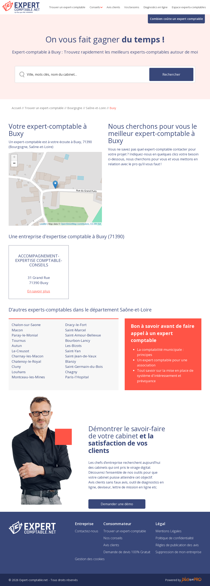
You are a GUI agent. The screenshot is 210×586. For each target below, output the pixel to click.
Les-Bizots (73, 358)
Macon (17, 343)
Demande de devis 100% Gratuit (126, 552)
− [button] (14, 184)
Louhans (19, 384)
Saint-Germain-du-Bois (84, 379)
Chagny (71, 384)
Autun (17, 358)
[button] (95, 7)
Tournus (19, 353)
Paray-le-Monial (25, 348)
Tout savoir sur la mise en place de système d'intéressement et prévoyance (165, 388)
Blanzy (70, 374)
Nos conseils (112, 538)
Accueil (16, 108)
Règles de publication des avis (177, 545)
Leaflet (43, 244)
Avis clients (111, 545)
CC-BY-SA (95, 244)
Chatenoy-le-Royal (26, 374)
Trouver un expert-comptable (44, 108)
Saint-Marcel (75, 343)
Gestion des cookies (90, 559)
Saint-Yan (73, 363)
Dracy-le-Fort (76, 337)
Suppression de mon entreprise (178, 552)
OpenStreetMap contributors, (75, 244)
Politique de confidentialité (174, 538)
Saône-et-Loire (96, 108)
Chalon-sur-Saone (26, 337)
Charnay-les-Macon (27, 369)
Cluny (16, 379)
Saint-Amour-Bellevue (83, 348)
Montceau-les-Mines (28, 390)
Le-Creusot (20, 363)
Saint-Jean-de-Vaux (80, 369)
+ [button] (14, 177)
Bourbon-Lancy (77, 353)
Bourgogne (74, 108)
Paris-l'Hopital (77, 390)
